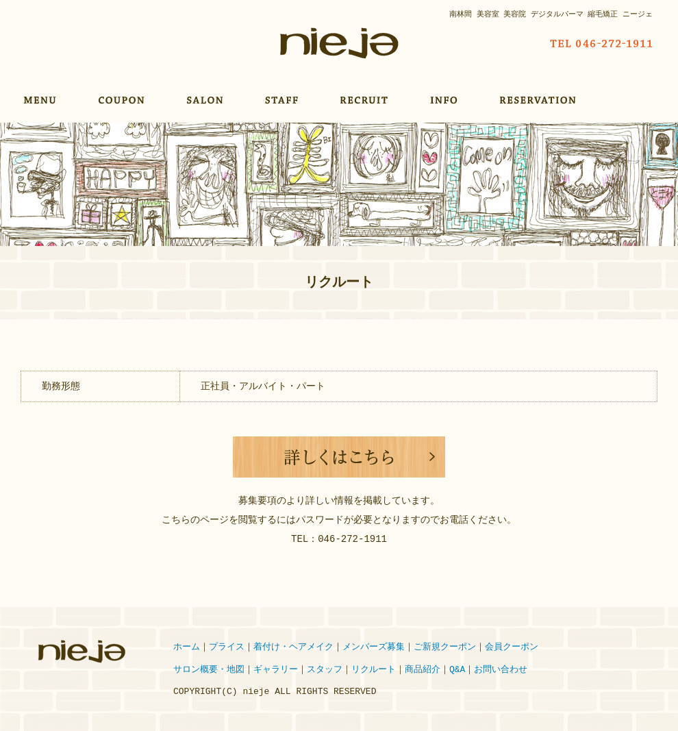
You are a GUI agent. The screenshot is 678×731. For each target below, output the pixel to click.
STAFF (283, 100)
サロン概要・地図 (208, 670)
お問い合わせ (500, 670)
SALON (207, 100)
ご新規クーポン (445, 647)
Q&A (457, 670)
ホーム (186, 647)
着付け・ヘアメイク (293, 647)
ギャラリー (275, 670)
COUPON (123, 100)
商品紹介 (422, 670)
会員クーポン (511, 647)
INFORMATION (446, 100)
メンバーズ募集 (373, 647)
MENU (40, 100)
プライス (226, 647)
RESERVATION (540, 100)
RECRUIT (366, 100)
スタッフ (324, 670)
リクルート (373, 670)
